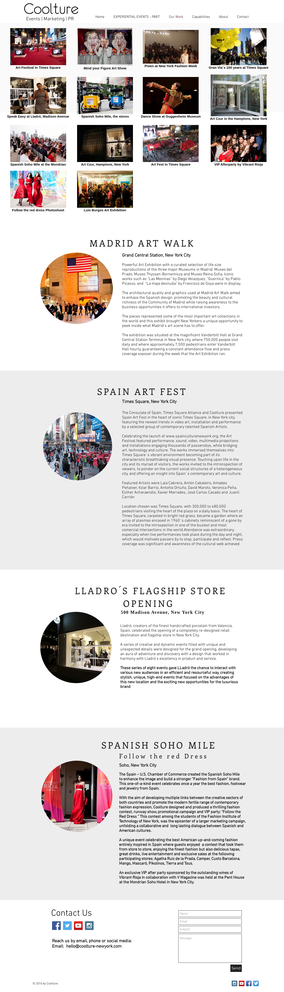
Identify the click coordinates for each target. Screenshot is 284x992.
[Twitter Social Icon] (67, 925)
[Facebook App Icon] (249, 983)
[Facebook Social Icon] (56, 925)
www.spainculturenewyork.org (192, 436)
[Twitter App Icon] (256, 983)
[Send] (236, 968)
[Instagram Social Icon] (89, 925)
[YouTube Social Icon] (78, 925)
